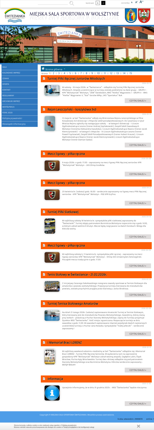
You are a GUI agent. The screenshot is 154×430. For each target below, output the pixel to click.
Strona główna (53, 69)
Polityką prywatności (68, 425)
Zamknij (138, 426)
